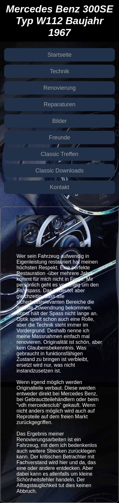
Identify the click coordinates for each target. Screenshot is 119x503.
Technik (59, 71)
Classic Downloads (59, 170)
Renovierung (59, 88)
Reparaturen (59, 104)
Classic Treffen (59, 154)
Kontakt (59, 187)
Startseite (59, 55)
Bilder (59, 121)
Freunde (59, 137)
